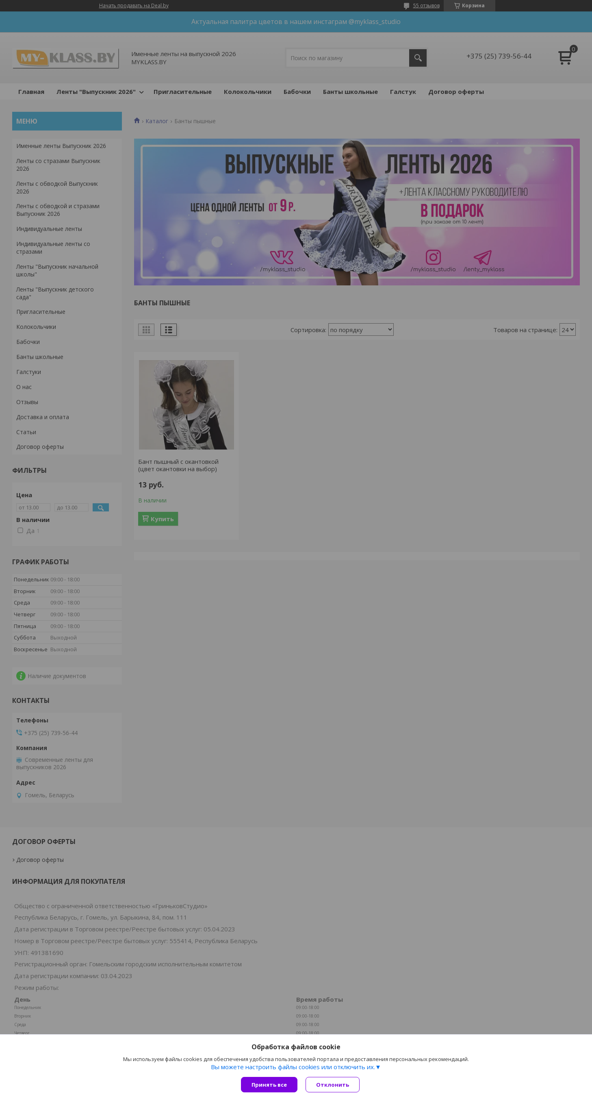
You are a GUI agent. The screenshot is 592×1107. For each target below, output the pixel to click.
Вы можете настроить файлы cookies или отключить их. (293, 1066)
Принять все (269, 1084)
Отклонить (332, 1084)
